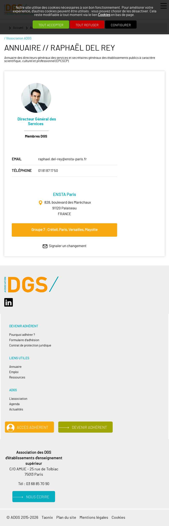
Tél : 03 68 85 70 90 (33, 484)
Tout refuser (87, 25)
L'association (18, 398)
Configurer (121, 25)
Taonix (47, 518)
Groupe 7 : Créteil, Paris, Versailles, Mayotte (64, 230)
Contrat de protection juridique (30, 345)
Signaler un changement (67, 246)
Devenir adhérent (89, 428)
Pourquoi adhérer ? (22, 334)
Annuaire (15, 366)
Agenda (14, 404)
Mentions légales (94, 518)
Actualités (16, 409)
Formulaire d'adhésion (24, 340)
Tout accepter (50, 25)
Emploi (14, 372)
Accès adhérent (32, 428)
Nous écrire (37, 497)
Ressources (17, 377)
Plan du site (66, 518)
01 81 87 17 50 (48, 170)
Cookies (104, 15)
